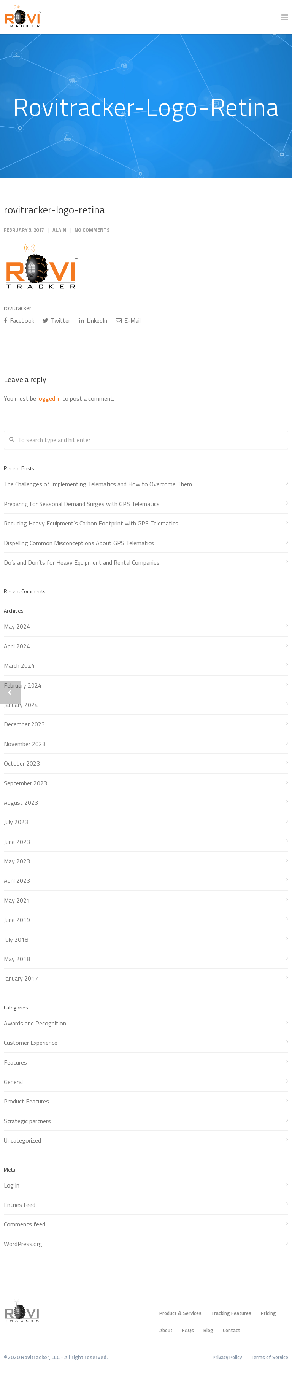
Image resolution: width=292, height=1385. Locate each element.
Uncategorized (22, 1140)
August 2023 (21, 802)
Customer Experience (30, 1042)
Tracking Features (231, 1313)
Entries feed (19, 1204)
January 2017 (21, 978)
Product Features (26, 1101)
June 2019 (17, 919)
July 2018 (16, 939)
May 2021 (17, 900)
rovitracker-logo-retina (54, 209)
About (166, 1330)
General (13, 1081)
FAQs (188, 1330)
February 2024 (22, 685)
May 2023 (17, 861)
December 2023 (24, 724)
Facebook (19, 320)
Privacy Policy (227, 1357)
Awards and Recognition (35, 1023)
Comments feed (24, 1224)
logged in (49, 398)
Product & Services (180, 1313)
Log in (11, 1185)
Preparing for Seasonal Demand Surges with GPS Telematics (82, 503)
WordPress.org (23, 1243)
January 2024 (21, 704)
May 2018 (17, 958)
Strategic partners (27, 1121)
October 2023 (22, 763)
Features (15, 1062)
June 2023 (17, 841)
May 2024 (17, 626)
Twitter (56, 320)
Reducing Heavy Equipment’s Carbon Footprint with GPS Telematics (91, 523)
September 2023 (25, 783)
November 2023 (25, 743)
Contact (231, 1330)
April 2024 (17, 646)
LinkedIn (93, 320)
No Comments (92, 230)
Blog (208, 1330)
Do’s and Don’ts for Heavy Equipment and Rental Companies (82, 562)
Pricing (268, 1313)
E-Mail (128, 320)
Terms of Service (269, 1357)
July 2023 (16, 821)
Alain (59, 230)
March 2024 (19, 665)
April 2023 (17, 880)
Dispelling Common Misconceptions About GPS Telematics (79, 543)
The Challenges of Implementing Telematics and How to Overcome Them (98, 484)
